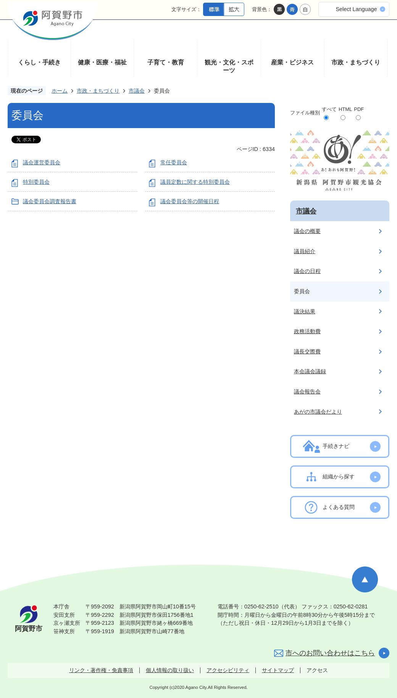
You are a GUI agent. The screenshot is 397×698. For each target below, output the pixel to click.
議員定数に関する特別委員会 (195, 182)
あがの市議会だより (318, 412)
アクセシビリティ (228, 670)
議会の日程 (307, 271)
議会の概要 (307, 231)
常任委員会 (173, 162)
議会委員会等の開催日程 (189, 201)
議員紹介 (304, 251)
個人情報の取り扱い (170, 670)
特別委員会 (36, 182)
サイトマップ (278, 670)
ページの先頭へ (365, 579)
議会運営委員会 (41, 162)
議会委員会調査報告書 (49, 201)
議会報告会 (307, 391)
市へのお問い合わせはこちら (330, 653)
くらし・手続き (39, 62)
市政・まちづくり (355, 62)
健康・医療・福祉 (102, 62)
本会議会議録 (310, 371)
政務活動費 (307, 331)
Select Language (356, 9)
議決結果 (304, 311)
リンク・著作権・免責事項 (101, 670)
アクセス (317, 670)
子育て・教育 (165, 62)
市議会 (137, 91)
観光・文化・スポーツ (229, 66)
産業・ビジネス (292, 62)
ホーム (60, 91)
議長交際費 (307, 351)
